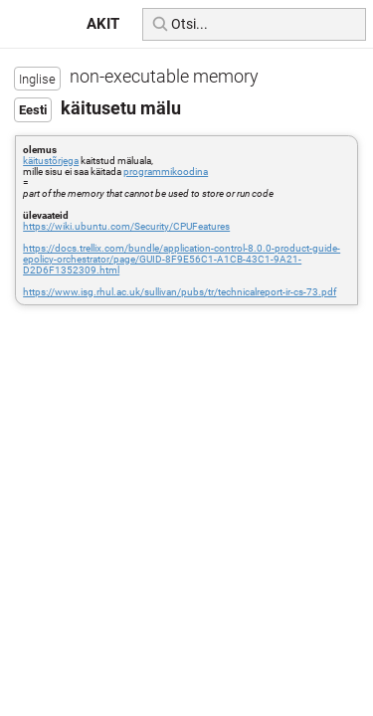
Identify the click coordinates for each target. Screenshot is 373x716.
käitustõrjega (51, 160)
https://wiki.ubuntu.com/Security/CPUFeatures (126, 226)
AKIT (103, 24)
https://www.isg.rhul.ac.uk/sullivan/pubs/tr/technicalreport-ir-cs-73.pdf (179, 291)
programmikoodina (165, 171)
